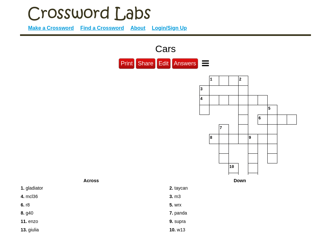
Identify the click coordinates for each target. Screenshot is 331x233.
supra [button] (177, 221)
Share (145, 63)
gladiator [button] (32, 188)
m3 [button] (175, 196)
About (138, 28)
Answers (185, 63)
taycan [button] (178, 188)
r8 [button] (25, 204)
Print (127, 63)
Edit (164, 63)
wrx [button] (175, 204)
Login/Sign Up (169, 28)
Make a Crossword (51, 28)
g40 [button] (27, 213)
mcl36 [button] (29, 196)
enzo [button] (29, 221)
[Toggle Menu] (205, 63)
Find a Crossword (102, 28)
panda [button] (178, 213)
